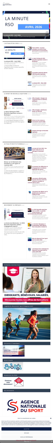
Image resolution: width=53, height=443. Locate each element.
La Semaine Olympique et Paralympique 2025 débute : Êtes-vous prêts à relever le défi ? (37, 226)
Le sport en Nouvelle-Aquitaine (39, 65)
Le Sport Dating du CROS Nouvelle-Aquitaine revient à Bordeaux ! (39, 60)
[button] (51, 418)
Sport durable (39, 198)
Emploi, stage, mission (40, 63)
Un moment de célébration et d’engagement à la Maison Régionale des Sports (40, 168)
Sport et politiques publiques (38, 160)
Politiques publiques (41, 255)
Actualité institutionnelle (19, 166)
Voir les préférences (26, 437)
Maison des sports (44, 217)
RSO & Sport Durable (30, 36)
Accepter (26, 429)
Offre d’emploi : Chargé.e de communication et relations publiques (39, 99)
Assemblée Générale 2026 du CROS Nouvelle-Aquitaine (39, 73)
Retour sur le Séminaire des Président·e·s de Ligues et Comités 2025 (12, 163)
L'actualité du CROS (22, 36)
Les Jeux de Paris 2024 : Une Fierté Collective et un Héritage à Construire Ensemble (37, 150)
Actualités (16, 36)
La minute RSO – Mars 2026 (39, 83)
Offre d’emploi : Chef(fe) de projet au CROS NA (39, 110)
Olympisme (34, 158)
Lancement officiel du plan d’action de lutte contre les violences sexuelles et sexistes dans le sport (37, 180)
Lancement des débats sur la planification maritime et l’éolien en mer (40, 193)
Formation (34, 65)
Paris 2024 (39, 158)
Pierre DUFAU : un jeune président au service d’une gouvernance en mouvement (40, 49)
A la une (11, 36)
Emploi (33, 63)
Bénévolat (20, 227)
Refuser (26, 433)
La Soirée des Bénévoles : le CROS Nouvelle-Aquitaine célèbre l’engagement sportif (14, 224)
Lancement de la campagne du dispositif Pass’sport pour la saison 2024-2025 (40, 250)
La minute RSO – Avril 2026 (12, 35)
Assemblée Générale (36, 76)
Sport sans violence (45, 125)
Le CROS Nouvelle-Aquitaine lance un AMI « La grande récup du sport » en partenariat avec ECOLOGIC (37, 211)
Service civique (19, 118)
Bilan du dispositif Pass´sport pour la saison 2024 (40, 239)
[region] (26, 406)
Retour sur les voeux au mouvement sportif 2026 (38, 121)
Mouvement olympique (41, 157)
